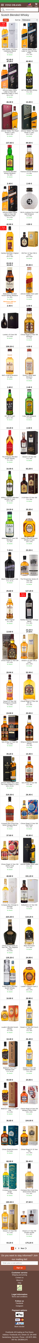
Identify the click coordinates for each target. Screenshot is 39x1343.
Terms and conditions (19, 1297)
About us (19, 1280)
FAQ (19, 1283)
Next (24, 1248)
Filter (6, 20)
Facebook (19, 1303)
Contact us (19, 1277)
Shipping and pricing (19, 1275)
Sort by (17, 20)
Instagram (19, 1306)
